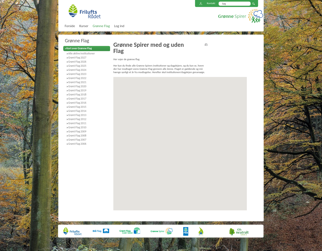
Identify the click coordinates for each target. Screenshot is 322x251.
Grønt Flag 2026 (77, 61)
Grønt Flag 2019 (77, 90)
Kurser (83, 26)
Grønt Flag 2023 (77, 74)
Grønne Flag (77, 41)
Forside (70, 26)
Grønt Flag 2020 (77, 86)
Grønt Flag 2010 (77, 127)
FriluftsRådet (84, 11)
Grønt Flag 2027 (77, 57)
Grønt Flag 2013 (77, 115)
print (206, 44)
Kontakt (211, 3)
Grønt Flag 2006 (77, 144)
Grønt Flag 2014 (77, 111)
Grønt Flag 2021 (77, 82)
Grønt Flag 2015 (77, 107)
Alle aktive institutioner (81, 53)
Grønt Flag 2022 (77, 78)
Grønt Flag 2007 (77, 139)
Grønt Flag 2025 (77, 66)
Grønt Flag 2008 (77, 135)
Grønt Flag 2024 (77, 70)
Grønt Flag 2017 (77, 98)
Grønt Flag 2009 (77, 131)
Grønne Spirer (240, 16)
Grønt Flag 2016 (77, 102)
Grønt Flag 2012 (77, 119)
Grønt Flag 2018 (77, 94)
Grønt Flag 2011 (77, 123)
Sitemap (200, 3)
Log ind (119, 26)
